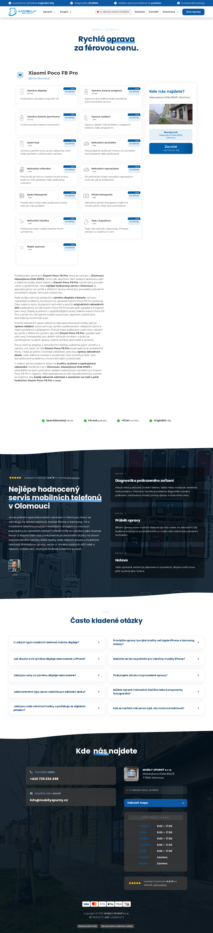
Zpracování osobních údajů (117, 926)
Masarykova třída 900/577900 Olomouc (158, 776)
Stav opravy (193, 11)
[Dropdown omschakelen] (54, 12)
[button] (57, 642)
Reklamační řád (88, 926)
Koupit (64, 11)
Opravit (47, 11)
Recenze (140, 11)
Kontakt (154, 11)
